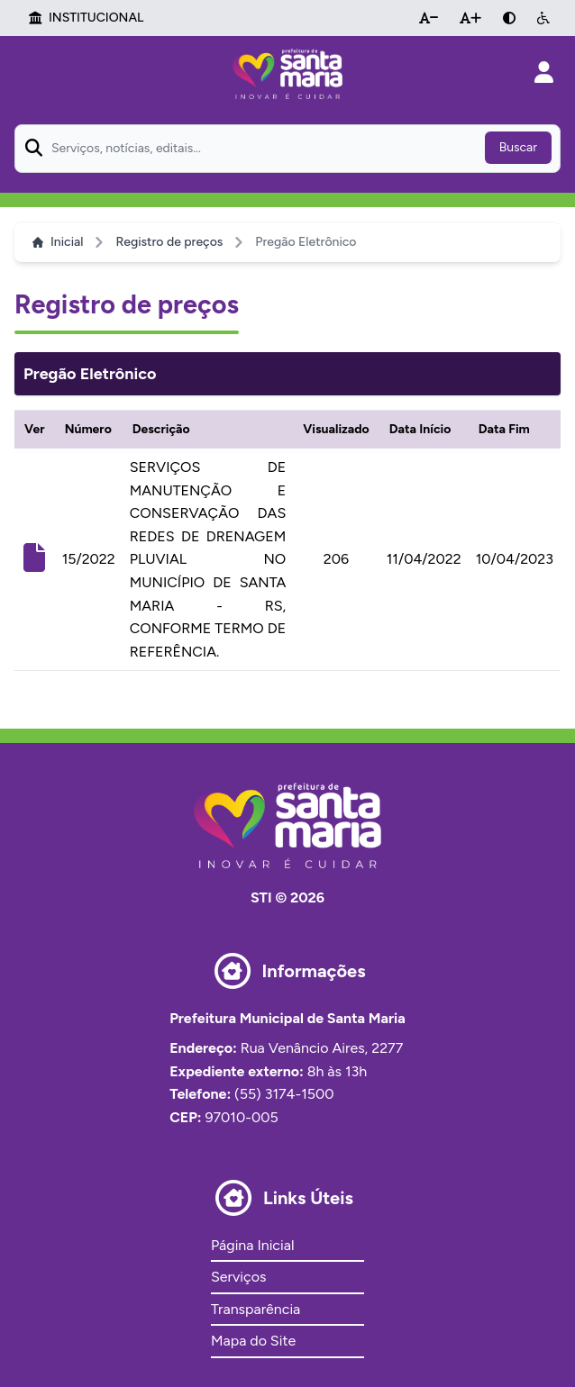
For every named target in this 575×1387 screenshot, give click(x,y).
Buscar (518, 147)
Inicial (57, 241)
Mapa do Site (253, 1340)
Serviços (238, 1276)
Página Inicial (252, 1245)
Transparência (255, 1309)
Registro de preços (169, 241)
